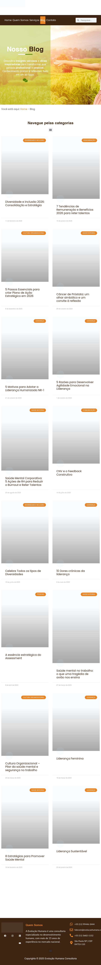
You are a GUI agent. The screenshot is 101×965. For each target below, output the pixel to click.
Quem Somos (20, 20)
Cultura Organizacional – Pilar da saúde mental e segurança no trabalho (22, 766)
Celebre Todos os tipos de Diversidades (23, 572)
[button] (50, 130)
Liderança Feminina (70, 758)
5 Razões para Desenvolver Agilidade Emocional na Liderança (75, 385)
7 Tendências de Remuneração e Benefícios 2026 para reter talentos (74, 209)
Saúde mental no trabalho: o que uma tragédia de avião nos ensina (74, 674)
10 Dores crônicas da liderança (70, 572)
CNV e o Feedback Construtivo (69, 472)
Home (8, 20)
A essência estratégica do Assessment (23, 656)
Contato (51, 20)
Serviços (34, 20)
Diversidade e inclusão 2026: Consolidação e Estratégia (24, 203)
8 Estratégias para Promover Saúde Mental (24, 857)
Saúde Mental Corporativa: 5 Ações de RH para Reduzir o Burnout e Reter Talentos (24, 481)
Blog (42, 20)
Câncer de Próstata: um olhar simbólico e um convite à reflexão (72, 297)
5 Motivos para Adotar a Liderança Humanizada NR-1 (24, 388)
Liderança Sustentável (71, 851)
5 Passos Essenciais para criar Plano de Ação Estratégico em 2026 (22, 292)
